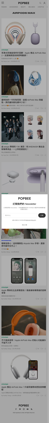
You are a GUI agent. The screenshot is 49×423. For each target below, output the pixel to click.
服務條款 (28, 220)
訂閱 (42, 215)
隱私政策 (33, 220)
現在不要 (24, 225)
